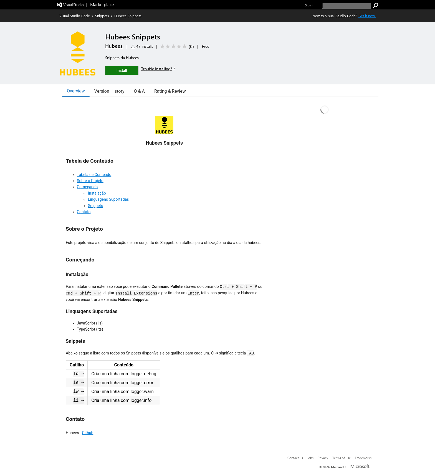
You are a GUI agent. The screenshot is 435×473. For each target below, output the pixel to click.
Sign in (309, 5)
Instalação (97, 193)
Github (87, 433)
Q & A (139, 91)
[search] (346, 6)
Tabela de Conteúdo (94, 174)
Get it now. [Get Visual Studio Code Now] (367, 15)
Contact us (295, 458)
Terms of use (341, 458)
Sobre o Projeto (90, 180)
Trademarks (363, 458)
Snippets (102, 15)
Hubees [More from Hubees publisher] (114, 45)
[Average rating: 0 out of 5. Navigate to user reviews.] (176, 46)
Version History (109, 91)
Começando (87, 187)
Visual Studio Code (74, 15)
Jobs (310, 458)
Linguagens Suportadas (108, 199)
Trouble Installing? (158, 68)
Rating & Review (170, 91)
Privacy (323, 458)
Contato (83, 212)
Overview (76, 91)
